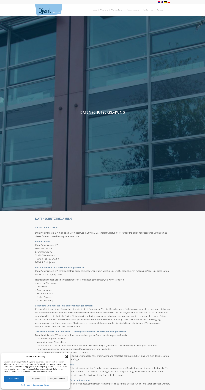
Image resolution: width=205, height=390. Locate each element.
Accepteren (14, 379)
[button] (66, 356)
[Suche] (167, 10)
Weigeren (36, 379)
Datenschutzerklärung (41, 385)
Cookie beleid (26, 385)
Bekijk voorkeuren (57, 379)
